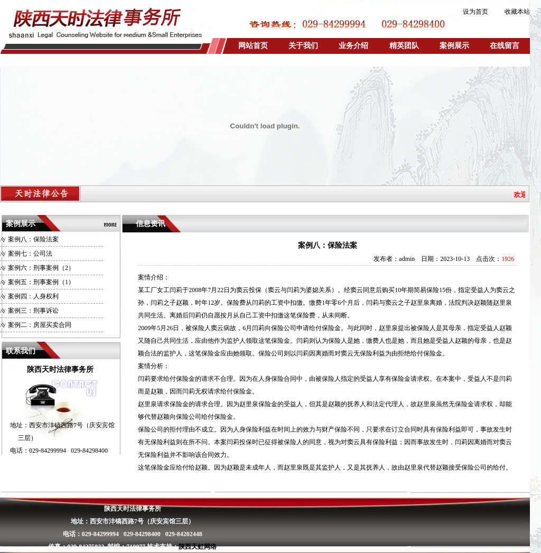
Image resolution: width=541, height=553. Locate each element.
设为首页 (475, 11)
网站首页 (253, 46)
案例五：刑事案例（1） (41, 282)
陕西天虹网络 (198, 546)
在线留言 (504, 46)
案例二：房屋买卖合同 (39, 325)
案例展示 (454, 46)
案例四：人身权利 (33, 296)
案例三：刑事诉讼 (33, 310)
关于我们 (303, 46)
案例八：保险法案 (33, 239)
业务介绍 (353, 46)
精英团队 (404, 46)
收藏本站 (517, 11)
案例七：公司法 (30, 253)
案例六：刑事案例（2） (41, 267)
